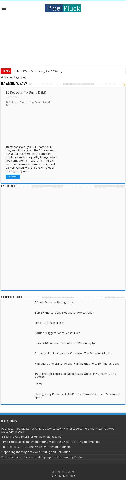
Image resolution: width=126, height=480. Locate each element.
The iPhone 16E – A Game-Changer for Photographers (36, 447)
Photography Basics (31, 102)
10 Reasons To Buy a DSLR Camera (26, 94)
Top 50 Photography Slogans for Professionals (65, 312)
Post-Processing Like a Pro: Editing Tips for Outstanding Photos (42, 457)
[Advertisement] (63, 39)
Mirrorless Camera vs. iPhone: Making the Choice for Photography (77, 363)
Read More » (13, 177)
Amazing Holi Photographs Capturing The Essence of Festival (74, 353)
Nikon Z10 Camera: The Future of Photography (65, 343)
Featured (13, 102)
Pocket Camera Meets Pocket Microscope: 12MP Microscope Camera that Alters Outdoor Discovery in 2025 (58, 430)
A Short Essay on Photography (54, 302)
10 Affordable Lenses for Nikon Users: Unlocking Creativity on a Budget (75, 375)
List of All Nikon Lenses (49, 323)
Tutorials (48, 102)
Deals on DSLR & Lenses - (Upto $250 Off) (37, 71)
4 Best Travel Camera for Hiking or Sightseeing (31, 436)
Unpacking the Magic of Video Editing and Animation (35, 452)
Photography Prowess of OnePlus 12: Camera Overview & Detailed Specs (77, 395)
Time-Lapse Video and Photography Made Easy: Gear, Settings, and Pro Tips (50, 442)
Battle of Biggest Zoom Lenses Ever (57, 333)
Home (6, 77)
